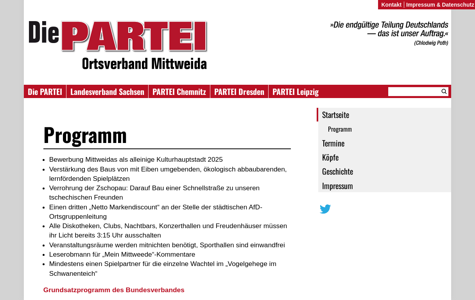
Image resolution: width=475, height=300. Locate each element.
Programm (340, 129)
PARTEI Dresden (239, 91)
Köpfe (330, 157)
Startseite (335, 114)
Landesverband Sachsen (107, 91)
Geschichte (337, 171)
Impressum (337, 185)
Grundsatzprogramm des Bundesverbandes (114, 290)
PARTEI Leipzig (295, 91)
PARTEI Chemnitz (179, 91)
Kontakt (391, 5)
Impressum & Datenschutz (440, 5)
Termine (333, 143)
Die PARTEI (45, 91)
